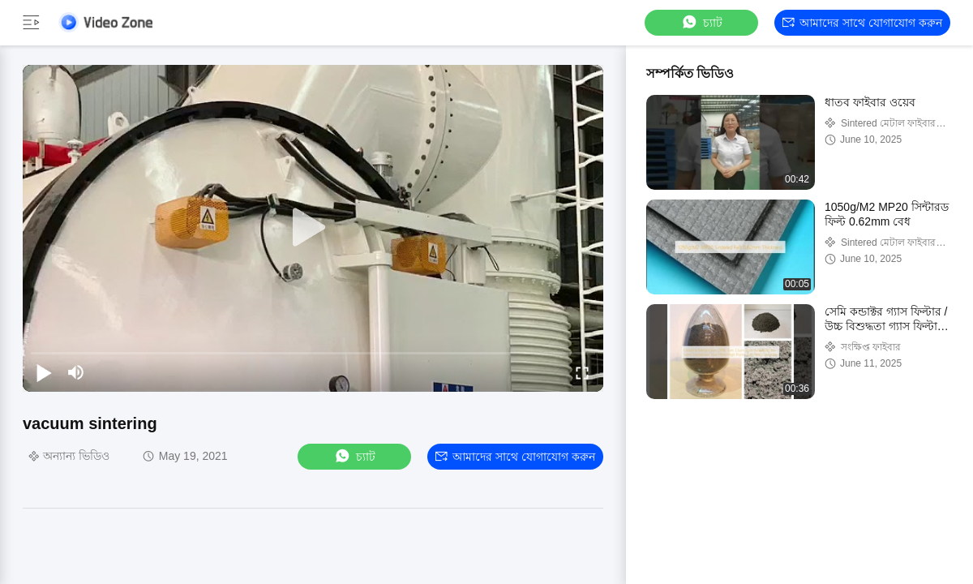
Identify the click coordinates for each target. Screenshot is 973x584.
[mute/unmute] (76, 372)
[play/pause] (44, 372)
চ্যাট (701, 22)
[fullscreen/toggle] (582, 372)
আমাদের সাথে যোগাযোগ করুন (862, 22)
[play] (313, 228)
